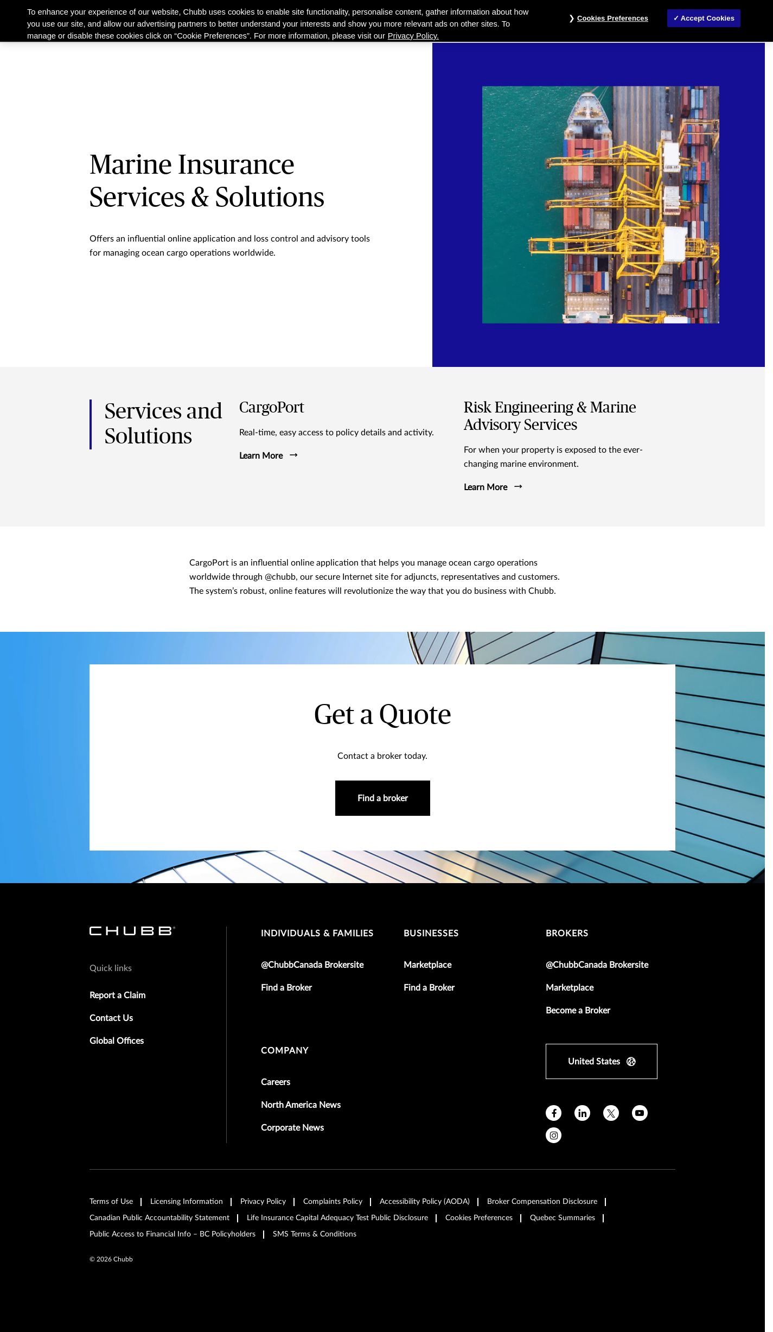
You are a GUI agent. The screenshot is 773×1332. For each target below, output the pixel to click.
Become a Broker (578, 1010)
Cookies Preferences (479, 1218)
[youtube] (640, 1113)
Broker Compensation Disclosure (542, 1202)
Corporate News (292, 1128)
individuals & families (317, 933)
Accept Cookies (707, 18)
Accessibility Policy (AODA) (425, 1202)
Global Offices (117, 1041)
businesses (431, 933)
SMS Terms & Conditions (314, 1234)
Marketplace (427, 965)
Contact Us (111, 1018)
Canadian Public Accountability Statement (159, 1218)
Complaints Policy (332, 1202)
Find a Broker (286, 988)
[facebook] (553, 1113)
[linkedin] (582, 1113)
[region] (386, 21)
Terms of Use (111, 1202)
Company (285, 1050)
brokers (567, 933)
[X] (611, 1113)
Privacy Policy (263, 1202)
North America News (301, 1105)
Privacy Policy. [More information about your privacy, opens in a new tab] (413, 35)
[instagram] (553, 1135)
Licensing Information (186, 1202)
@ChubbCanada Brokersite (312, 965)
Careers (275, 1082)
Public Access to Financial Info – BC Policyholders (172, 1234)
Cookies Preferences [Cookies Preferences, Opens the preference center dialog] (612, 18)
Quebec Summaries (562, 1218)
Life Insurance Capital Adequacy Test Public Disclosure (337, 1218)
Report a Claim (117, 995)
